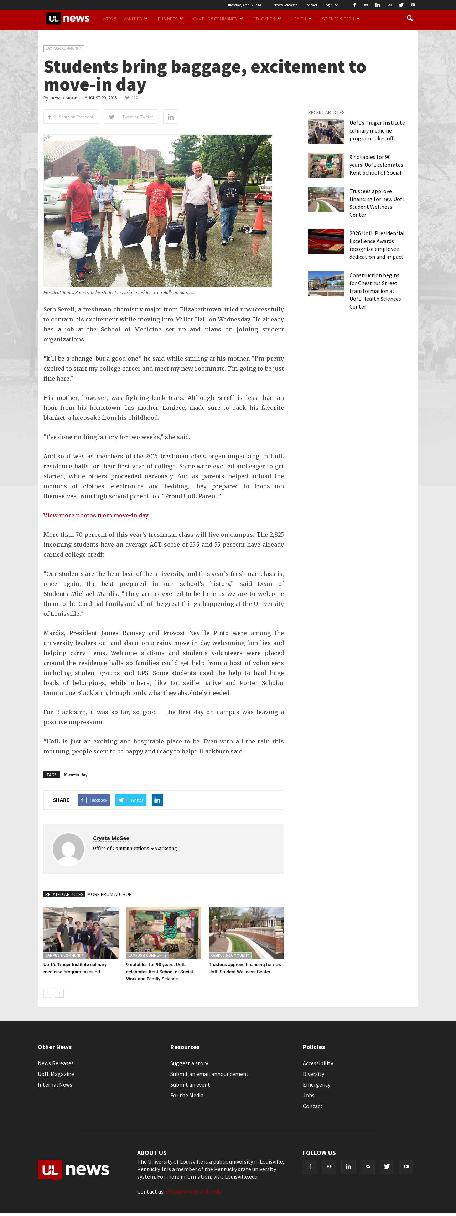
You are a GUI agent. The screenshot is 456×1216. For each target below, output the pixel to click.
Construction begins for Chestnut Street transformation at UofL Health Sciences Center (375, 291)
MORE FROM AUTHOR (109, 894)
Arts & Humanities (125, 18)
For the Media (186, 1095)
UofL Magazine (56, 1073)
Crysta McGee (64, 98)
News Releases (285, 4)
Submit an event (190, 1084)
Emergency (316, 1084)
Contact (310, 4)
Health (301, 18)
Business (170, 18)
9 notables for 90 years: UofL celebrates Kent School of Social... (377, 164)
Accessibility (318, 1063)
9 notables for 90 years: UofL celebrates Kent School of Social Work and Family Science (159, 971)
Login (331, 4)
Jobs (309, 1095)
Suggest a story (189, 1063)
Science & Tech (341, 18)
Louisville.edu (241, 1176)
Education (267, 18)
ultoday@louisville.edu (193, 1191)
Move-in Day (76, 774)
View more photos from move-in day (96, 515)
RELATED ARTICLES (64, 894)
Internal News (55, 1084)
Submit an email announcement (209, 1073)
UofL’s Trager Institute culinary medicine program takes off (377, 130)
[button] (409, 18)
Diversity (313, 1073)
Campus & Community (218, 18)
